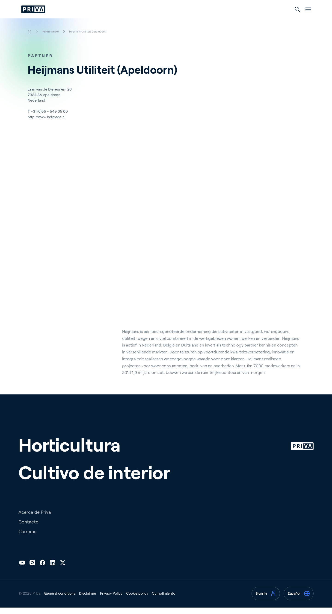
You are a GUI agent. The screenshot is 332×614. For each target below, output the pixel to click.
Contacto (28, 534)
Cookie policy (137, 606)
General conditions (59, 606)
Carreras (27, 543)
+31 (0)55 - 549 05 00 (49, 121)
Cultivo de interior (187, 19)
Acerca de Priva (34, 524)
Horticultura (144, 19)
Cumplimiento (163, 606)
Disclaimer (87, 606)
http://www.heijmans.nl (46, 126)
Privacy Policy (111, 606)
